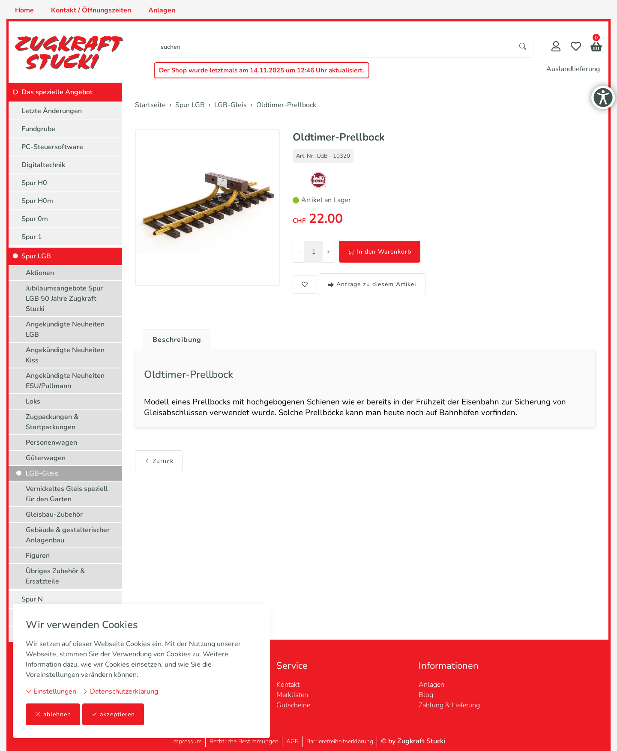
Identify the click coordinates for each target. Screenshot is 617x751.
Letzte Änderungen (51, 111)
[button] (596, 48)
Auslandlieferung (573, 69)
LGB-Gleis (42, 473)
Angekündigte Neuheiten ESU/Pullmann (65, 381)
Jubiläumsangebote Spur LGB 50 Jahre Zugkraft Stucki (64, 299)
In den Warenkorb (379, 251)
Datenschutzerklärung (120, 691)
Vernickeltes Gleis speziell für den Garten (67, 494)
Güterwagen (46, 458)
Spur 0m (34, 219)
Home (24, 10)
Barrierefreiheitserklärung (339, 741)
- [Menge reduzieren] (298, 252)
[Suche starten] (523, 47)
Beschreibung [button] (177, 339)
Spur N (32, 599)
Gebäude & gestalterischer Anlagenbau (68, 535)
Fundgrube (38, 129)
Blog (426, 695)
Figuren (38, 555)
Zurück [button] (159, 461)
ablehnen (53, 714)
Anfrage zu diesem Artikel (372, 284)
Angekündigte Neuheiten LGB (65, 329)
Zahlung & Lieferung (449, 705)
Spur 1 (31, 237)
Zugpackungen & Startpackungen (52, 422)
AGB (292, 741)
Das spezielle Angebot (57, 92)
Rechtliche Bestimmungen (244, 741)
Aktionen (40, 273)
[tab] (174, 337)
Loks (33, 401)
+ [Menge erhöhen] (328, 252)
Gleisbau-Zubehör (54, 514)
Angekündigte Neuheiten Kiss (65, 355)
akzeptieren (113, 714)
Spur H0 (34, 183)
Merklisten (292, 695)
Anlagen (161, 10)
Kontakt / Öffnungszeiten (91, 10)
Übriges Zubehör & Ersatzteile (55, 576)
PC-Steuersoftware (52, 147)
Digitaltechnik (43, 165)
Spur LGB (36, 256)
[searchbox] (333, 47)
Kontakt (288, 684)
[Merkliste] (576, 47)
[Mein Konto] (555, 47)
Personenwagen (51, 442)
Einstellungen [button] (51, 691)
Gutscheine (293, 705)
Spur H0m (37, 201)
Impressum (187, 741)
